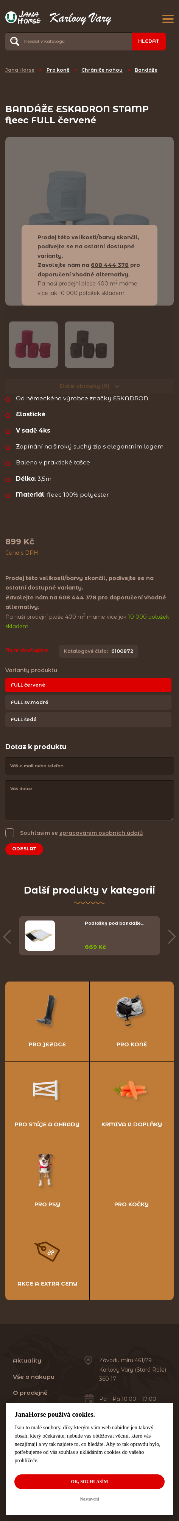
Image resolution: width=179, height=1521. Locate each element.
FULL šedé (24, 719)
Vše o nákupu (33, 1376)
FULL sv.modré (29, 702)
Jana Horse (19, 70)
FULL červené (28, 685)
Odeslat (24, 848)
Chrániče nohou (102, 70)
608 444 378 (110, 265)
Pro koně (58, 70)
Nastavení (89, 1499)
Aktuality (27, 1360)
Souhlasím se (81, 832)
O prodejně (30, 1392)
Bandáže (146, 70)
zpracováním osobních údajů (101, 832)
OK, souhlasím (89, 1481)
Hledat (148, 41)
